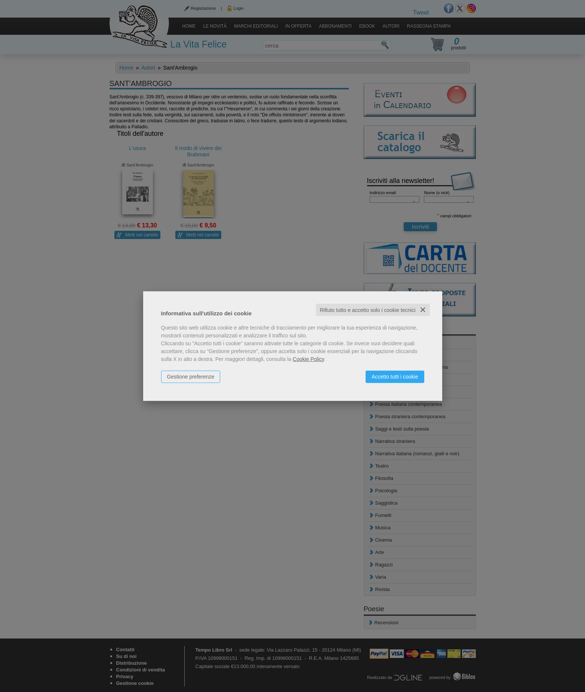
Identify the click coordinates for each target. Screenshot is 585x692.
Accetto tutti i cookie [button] (395, 376)
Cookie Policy (308, 359)
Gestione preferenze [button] (191, 376)
